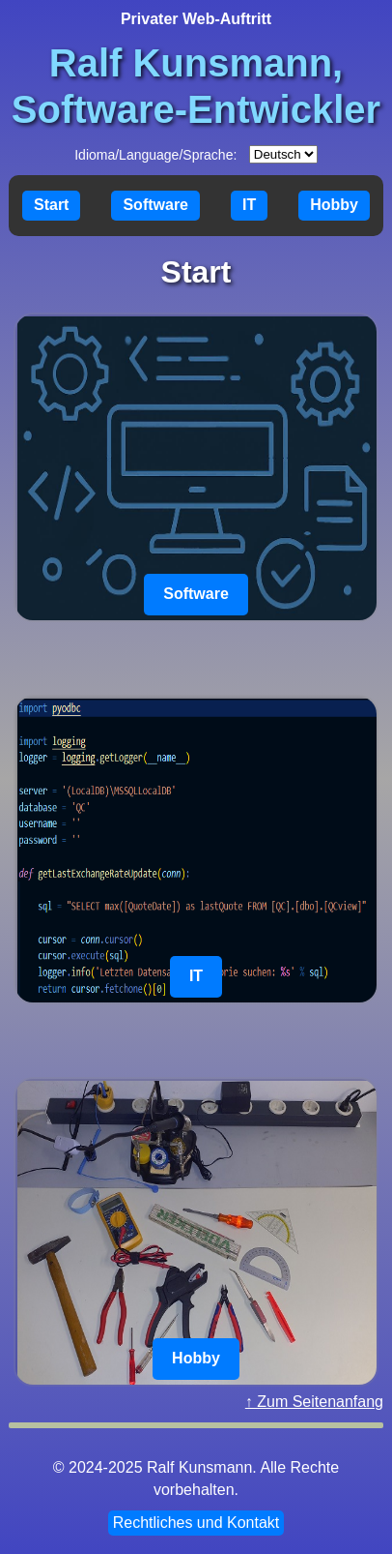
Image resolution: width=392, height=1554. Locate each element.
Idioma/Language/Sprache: (155, 155)
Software (155, 204)
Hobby (334, 204)
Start (51, 204)
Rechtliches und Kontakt (196, 1522)
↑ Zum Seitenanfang (314, 1401)
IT (249, 204)
